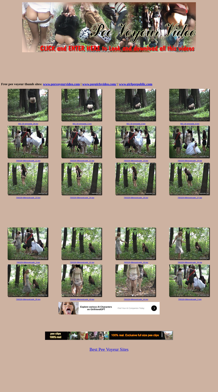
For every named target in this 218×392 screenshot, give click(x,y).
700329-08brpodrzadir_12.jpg (82, 161)
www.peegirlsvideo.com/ (99, 84)
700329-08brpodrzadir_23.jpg (28, 198)
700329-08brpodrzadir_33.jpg (136, 262)
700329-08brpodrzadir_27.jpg (190, 198)
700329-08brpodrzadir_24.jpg (82, 198)
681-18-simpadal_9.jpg (189, 124)
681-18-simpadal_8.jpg (136, 124)
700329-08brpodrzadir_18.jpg (190, 161)
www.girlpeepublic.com (135, 84)
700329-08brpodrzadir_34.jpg (190, 262)
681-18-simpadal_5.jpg (82, 124)
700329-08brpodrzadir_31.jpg (82, 262)
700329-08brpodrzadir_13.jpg (136, 161)
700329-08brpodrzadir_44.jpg (136, 299)
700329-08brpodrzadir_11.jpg (28, 161)
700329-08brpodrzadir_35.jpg (28, 299)
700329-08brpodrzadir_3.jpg (28, 262)
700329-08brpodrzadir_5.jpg (189, 299)
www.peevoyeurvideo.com (61, 84)
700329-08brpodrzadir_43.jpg (82, 299)
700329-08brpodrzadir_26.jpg (136, 198)
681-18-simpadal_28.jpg (28, 124)
